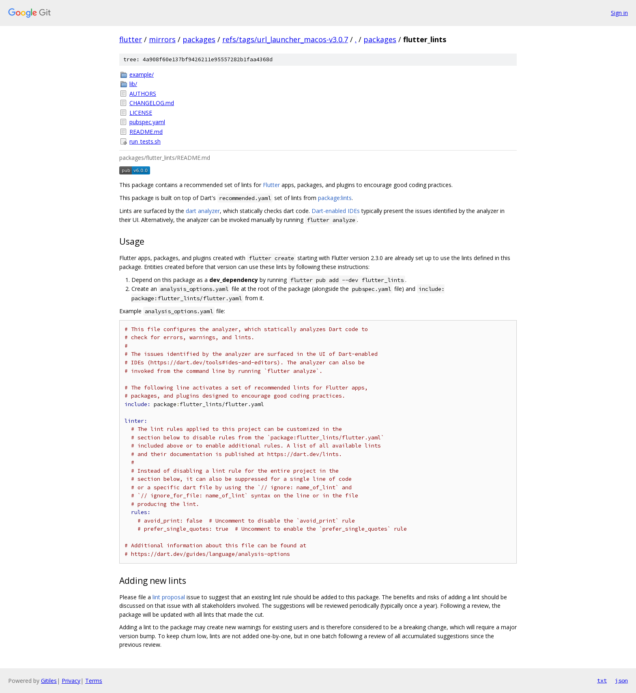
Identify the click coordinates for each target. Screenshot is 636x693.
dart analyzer (203, 211)
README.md (146, 132)
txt (602, 680)
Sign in (619, 13)
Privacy (71, 680)
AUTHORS (142, 93)
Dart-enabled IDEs (336, 211)
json (621, 680)
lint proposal (169, 597)
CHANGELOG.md (151, 103)
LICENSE (140, 112)
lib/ (133, 84)
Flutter (271, 185)
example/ (141, 74)
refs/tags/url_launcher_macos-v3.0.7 (285, 39)
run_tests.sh (145, 141)
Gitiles (49, 680)
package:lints (335, 198)
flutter (130, 39)
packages (199, 39)
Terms (93, 680)
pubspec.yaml (147, 122)
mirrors (162, 39)
